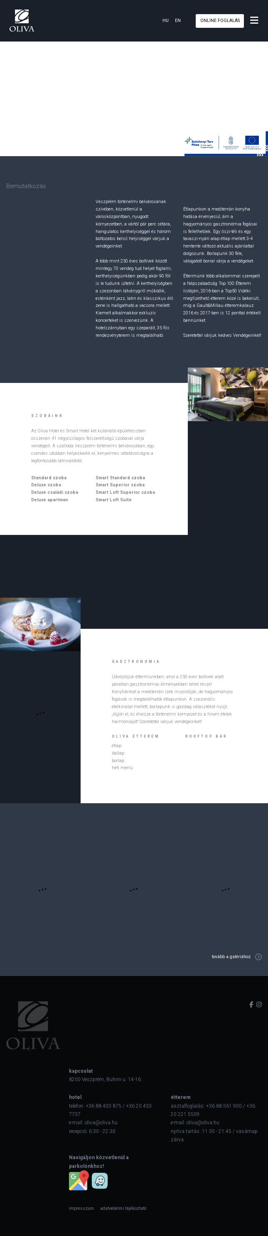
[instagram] (259, 1004)
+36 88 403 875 (103, 1106)
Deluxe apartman (49, 500)
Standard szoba (48, 478)
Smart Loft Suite (114, 500)
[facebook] (251, 1004)
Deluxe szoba (46, 485)
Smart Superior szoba (120, 485)
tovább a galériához (231, 957)
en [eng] (178, 20)
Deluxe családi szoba (54, 492)
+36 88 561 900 (224, 1106)
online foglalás (220, 20)
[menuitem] (81, 1208)
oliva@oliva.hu (101, 1122)
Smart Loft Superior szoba (125, 492)
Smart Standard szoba (120, 478)
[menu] (254, 20)
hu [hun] (165, 20)
